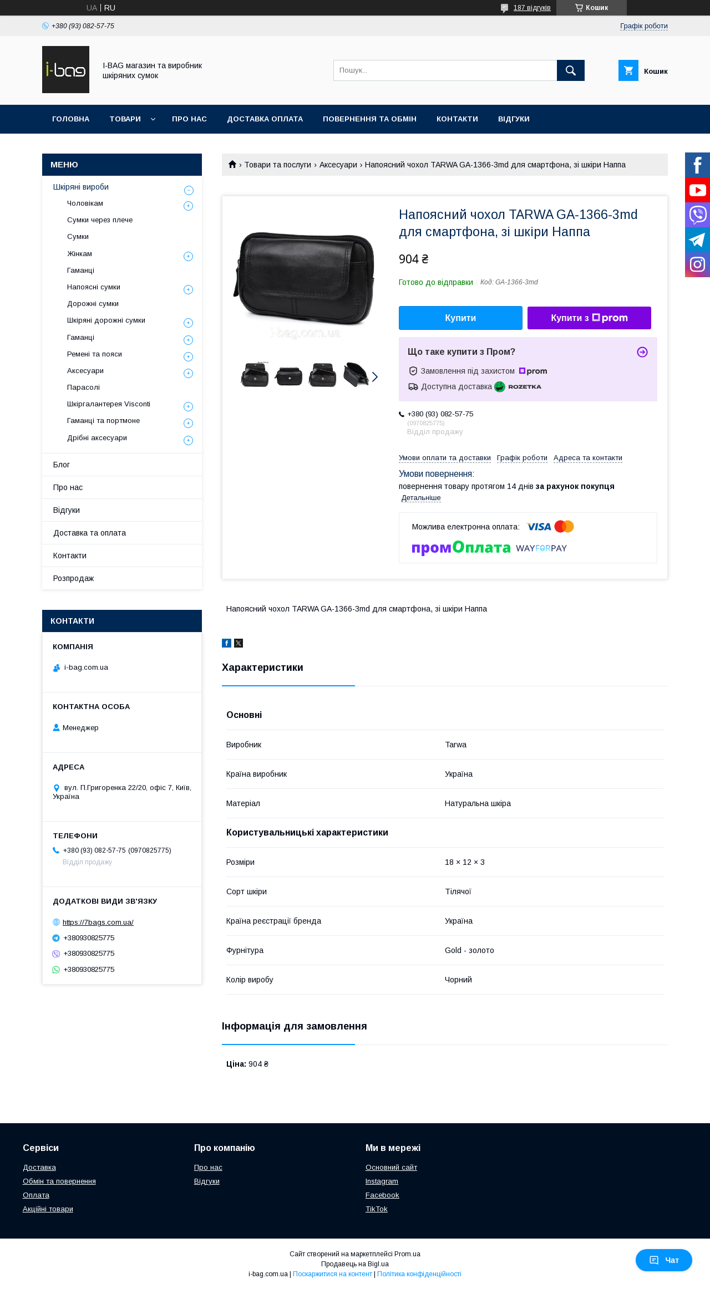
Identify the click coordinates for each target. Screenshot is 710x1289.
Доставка (39, 1167)
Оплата (36, 1195)
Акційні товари (48, 1209)
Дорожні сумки (93, 303)
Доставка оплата (265, 119)
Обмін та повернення (59, 1181)
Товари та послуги (277, 164)
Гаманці (80, 270)
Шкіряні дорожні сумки (106, 320)
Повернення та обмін (370, 119)
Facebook (382, 1195)
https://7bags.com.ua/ (98, 922)
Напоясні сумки (93, 287)
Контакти (457, 119)
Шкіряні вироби (81, 186)
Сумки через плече (100, 220)
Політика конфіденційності (419, 1274)
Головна (70, 119)
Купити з (589, 318)
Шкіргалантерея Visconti (108, 404)
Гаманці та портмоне (103, 420)
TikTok (377, 1209)
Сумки (78, 236)
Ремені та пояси (94, 354)
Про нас (189, 119)
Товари (125, 119)
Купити (460, 318)
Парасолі (83, 387)
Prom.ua (407, 1254)
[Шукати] (571, 70)
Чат (664, 1260)
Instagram (382, 1181)
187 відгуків (532, 8)
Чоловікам (85, 203)
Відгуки (514, 119)
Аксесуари (338, 164)
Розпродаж (73, 578)
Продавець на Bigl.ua (355, 1264)
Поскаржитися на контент (332, 1274)
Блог (61, 464)
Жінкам (79, 253)
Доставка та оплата (89, 532)
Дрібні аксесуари (97, 438)
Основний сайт (391, 1167)
